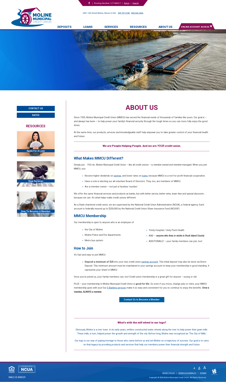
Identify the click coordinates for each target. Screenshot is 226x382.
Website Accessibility (187, 373)
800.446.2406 (137, 13)
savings (117, 175)
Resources (138, 26)
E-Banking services (116, 287)
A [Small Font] (194, 368)
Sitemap (203, 373)
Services (111, 26)
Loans (88, 26)
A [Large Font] (204, 368)
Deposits (64, 26)
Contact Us (36, 108)
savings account (149, 262)
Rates (126, 3)
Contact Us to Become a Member (142, 299)
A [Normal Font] (199, 368)
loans (145, 175)
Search (135, 3)
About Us (165, 26)
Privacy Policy (168, 373)
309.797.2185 (124, 13)
